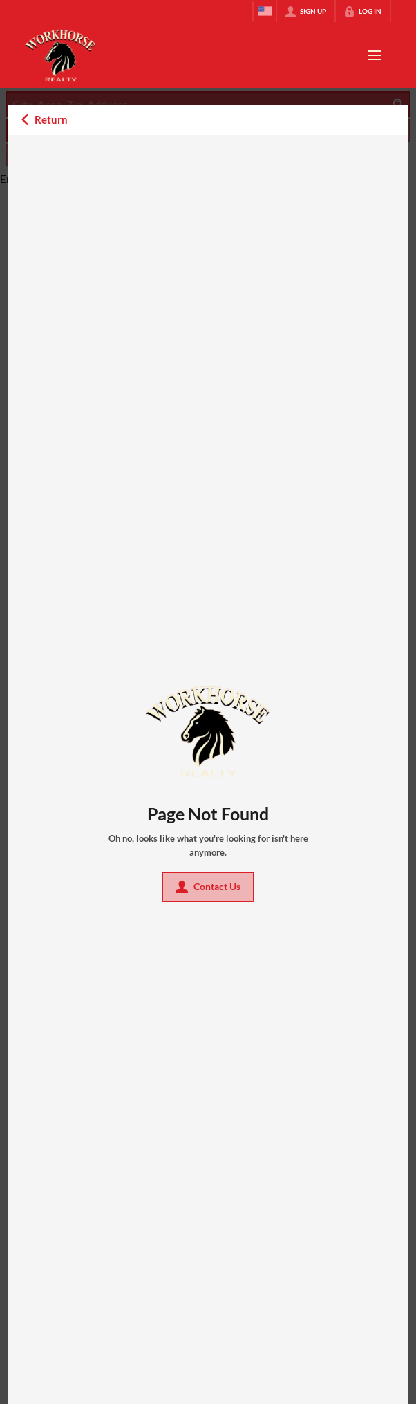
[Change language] (264, 11)
